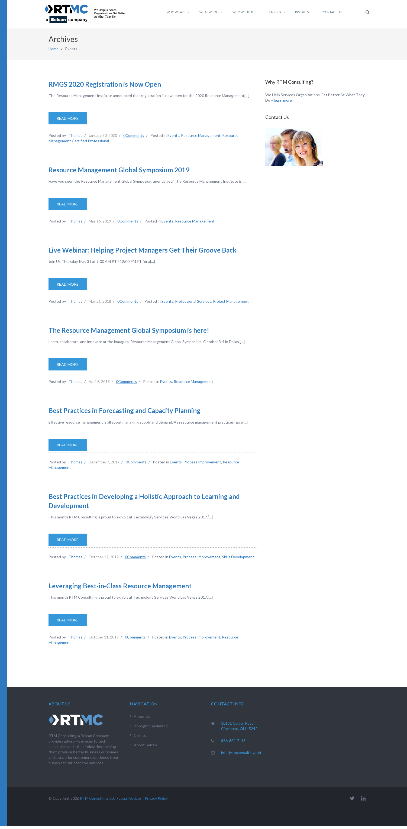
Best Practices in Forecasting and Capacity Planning (125, 414)
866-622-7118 (233, 743)
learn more (283, 103)
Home (54, 52)
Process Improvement (202, 465)
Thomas (75, 138)
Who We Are (178, 12)
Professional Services (193, 304)
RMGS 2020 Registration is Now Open (105, 87)
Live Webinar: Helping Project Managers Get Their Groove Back (143, 253)
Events (173, 138)
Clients (140, 738)
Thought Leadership (151, 729)
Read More (68, 121)
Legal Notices (130, 801)
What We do (211, 12)
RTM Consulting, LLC (98, 801)
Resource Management (201, 138)
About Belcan (145, 748)
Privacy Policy (156, 801)
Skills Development (238, 560)
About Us (142, 719)
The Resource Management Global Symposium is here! (129, 333)
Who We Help (244, 12)
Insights (304, 12)
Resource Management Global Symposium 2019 (119, 173)
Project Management (231, 304)
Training (276, 12)
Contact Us (332, 12)
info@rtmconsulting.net (241, 755)
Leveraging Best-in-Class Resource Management (120, 589)
